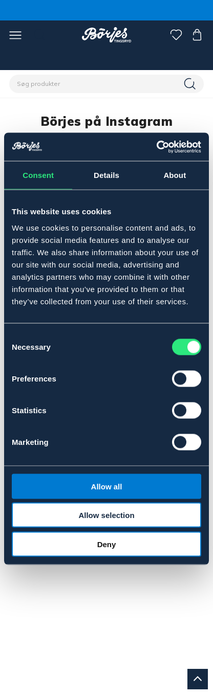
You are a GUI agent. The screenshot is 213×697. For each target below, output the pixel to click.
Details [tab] (106, 175)
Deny (106, 543)
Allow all (106, 486)
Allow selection (106, 515)
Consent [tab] (38, 175)
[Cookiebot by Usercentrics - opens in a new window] (156, 146)
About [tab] (174, 175)
